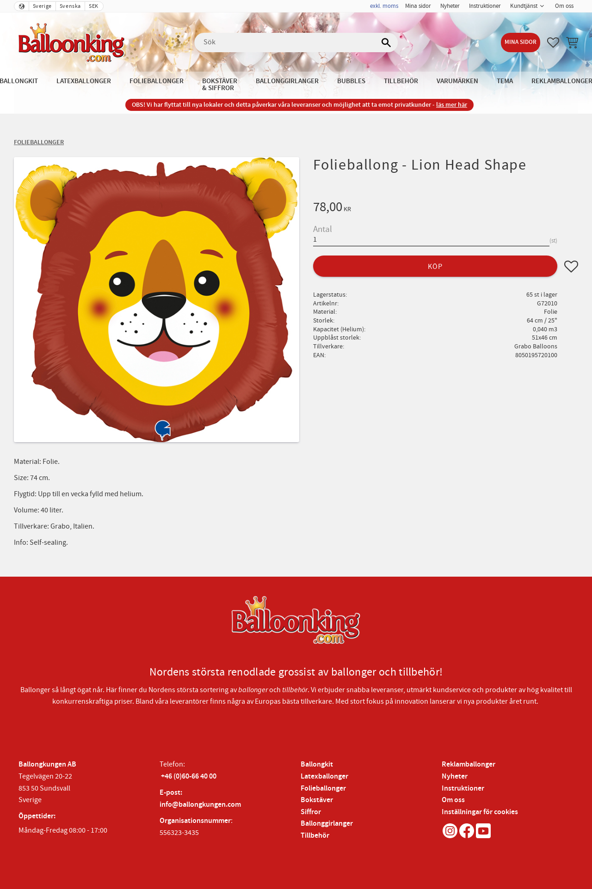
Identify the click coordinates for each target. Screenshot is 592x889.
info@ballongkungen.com (200, 805)
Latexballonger (324, 776)
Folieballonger (323, 788)
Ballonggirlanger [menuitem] (287, 81)
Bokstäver (317, 800)
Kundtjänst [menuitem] (523, 6)
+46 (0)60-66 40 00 (188, 776)
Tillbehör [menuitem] (401, 81)
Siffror (311, 812)
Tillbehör (315, 835)
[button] (553, 43)
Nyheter (455, 776)
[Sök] (386, 42)
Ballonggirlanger (327, 823)
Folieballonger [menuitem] (157, 81)
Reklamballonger (468, 764)
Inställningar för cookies (480, 812)
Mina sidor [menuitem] (418, 6)
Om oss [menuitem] (564, 6)
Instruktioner (463, 788)
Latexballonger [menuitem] (83, 81)
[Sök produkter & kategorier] (296, 42)
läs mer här (451, 104)
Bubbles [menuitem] (351, 81)
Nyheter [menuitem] (450, 6)
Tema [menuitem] (505, 81)
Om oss (453, 800)
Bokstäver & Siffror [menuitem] (219, 84)
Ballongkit (317, 764)
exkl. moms (384, 6)
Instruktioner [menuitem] (485, 6)
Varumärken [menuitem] (457, 81)
